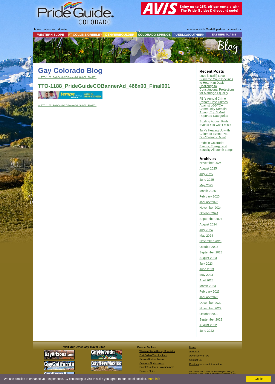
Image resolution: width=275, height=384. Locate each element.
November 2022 (210, 308)
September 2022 (210, 319)
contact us (234, 29)
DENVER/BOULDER (119, 34)
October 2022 (208, 314)
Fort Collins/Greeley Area (153, 355)
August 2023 (208, 258)
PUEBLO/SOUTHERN (189, 34)
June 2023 (206, 269)
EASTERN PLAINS (224, 34)
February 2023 (209, 291)
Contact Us (195, 360)
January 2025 (208, 202)
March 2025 (207, 191)
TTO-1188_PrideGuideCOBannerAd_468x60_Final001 (67, 77)
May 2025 (206, 185)
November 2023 (210, 241)
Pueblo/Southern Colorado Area (156, 367)
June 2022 (206, 330)
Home (192, 347)
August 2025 (208, 168)
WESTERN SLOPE (50, 34)
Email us (194, 364)
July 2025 (206, 174)
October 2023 (208, 246)
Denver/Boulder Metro (151, 359)
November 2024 (210, 207)
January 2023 (208, 297)
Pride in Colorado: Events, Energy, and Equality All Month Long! (215, 146)
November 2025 (210, 163)
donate (62, 29)
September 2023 (210, 252)
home (37, 29)
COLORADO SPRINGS (154, 34)
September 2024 (210, 219)
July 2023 (206, 263)
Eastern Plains (147, 371)
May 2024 (206, 235)
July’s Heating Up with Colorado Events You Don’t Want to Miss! (214, 134)
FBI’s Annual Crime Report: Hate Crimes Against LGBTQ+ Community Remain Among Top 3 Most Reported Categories (213, 107)
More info (154, 379)
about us (49, 29)
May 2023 (206, 274)
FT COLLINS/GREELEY (85, 34)
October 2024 (208, 213)
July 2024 (206, 230)
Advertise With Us (199, 355)
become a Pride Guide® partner (205, 29)
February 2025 (209, 196)
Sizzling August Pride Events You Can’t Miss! (215, 123)
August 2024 (208, 224)
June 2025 (206, 179)
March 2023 (207, 286)
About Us (194, 351)
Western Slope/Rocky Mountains (157, 351)
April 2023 (206, 280)
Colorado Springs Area (151, 363)
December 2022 (210, 302)
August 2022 (208, 325)
